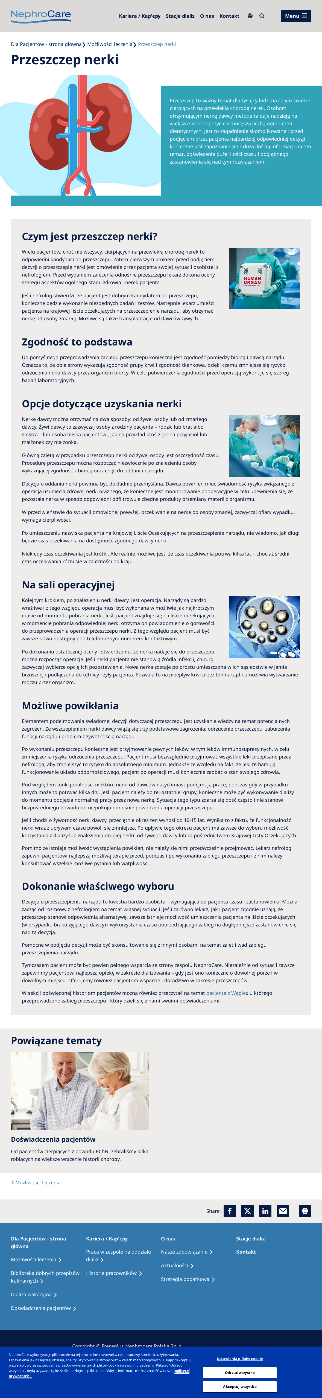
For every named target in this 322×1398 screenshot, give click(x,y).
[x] (247, 1211)
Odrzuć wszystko (240, 1372)
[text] (36, 1182)
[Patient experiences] (46, 1308)
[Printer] (305, 1211)
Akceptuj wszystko (239, 1386)
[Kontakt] (229, 16)
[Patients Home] (48, 1242)
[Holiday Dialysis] (36, 1295)
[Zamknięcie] (313, 1372)
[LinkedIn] (265, 1211)
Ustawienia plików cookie (240, 1358)
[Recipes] (48, 1277)
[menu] (296, 16)
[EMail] (283, 1211)
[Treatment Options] (39, 1259)
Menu (292, 16)
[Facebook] (230, 1211)
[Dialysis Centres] (139, 16)
